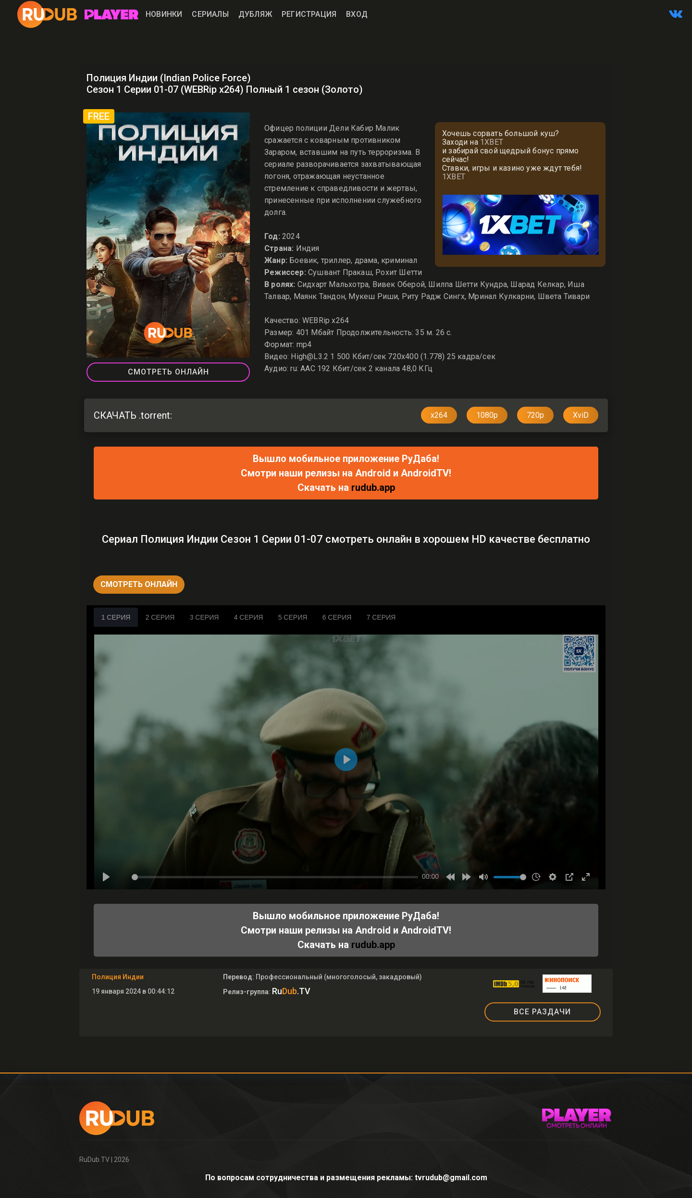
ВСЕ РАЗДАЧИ (542, 1011)
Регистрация (309, 14)
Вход (357, 14)
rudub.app (373, 487)
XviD (581, 415)
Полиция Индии (118, 977)
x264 (439, 415)
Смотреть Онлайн (168, 371)
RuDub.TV (94, 1159)
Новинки (164, 14)
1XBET (491, 142)
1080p (487, 415)
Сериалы (210, 14)
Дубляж (255, 14)
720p (535, 415)
